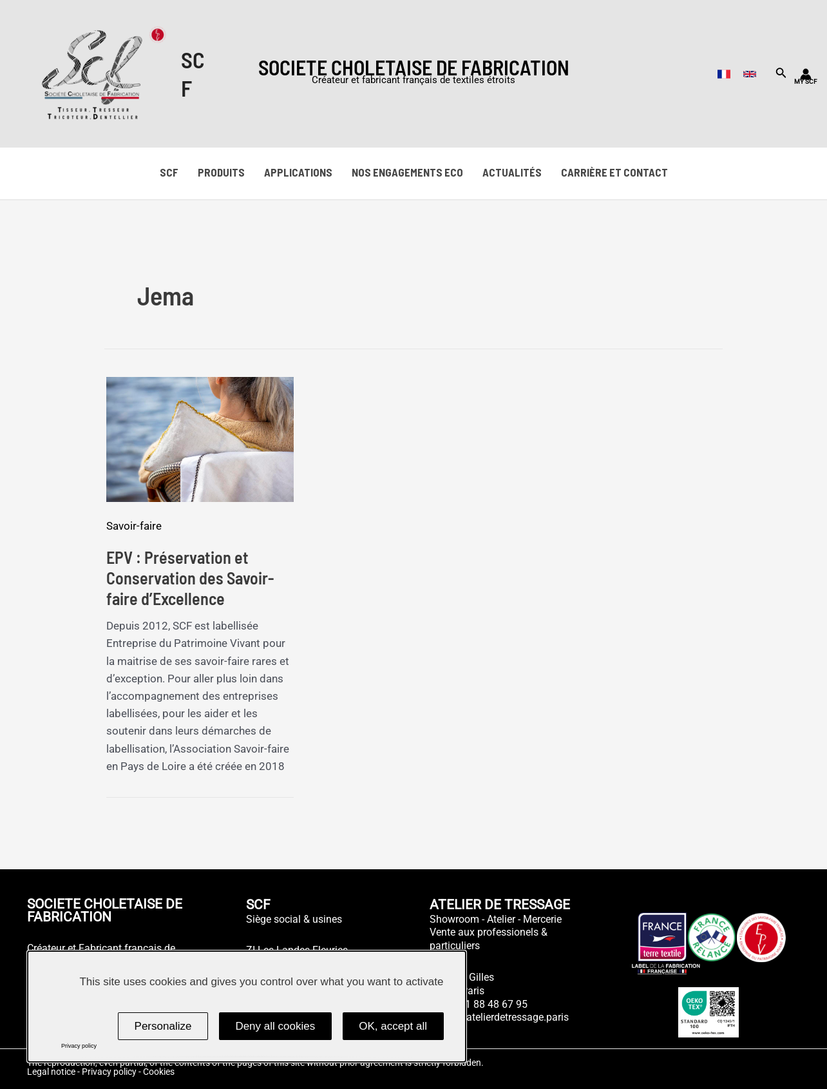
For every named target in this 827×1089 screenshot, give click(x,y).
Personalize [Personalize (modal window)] (163, 1026)
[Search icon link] (781, 75)
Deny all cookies (275, 1026)
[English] (749, 74)
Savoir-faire (134, 525)
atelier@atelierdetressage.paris (499, 1017)
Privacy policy (109, 1071)
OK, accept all (393, 1026)
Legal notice (51, 1071)
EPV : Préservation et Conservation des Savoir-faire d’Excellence (190, 577)
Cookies (159, 1071)
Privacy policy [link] (79, 1046)
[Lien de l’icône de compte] (806, 74)
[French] (724, 74)
